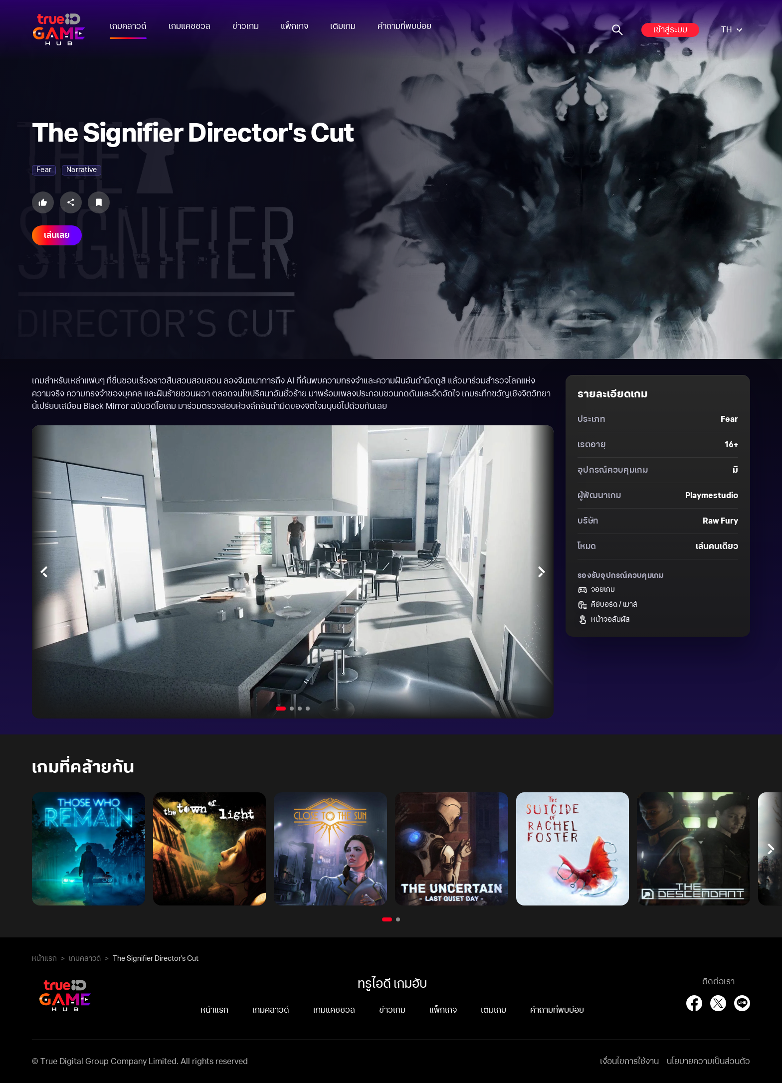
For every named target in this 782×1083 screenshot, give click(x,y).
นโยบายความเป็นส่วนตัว (708, 1062)
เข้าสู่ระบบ (670, 30)
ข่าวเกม (245, 26)
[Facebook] (694, 1003)
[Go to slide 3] (300, 709)
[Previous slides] (44, 572)
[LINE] (742, 1003)
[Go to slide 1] (281, 709)
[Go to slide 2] (292, 709)
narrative (81, 170)
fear (43, 170)
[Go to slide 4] (308, 709)
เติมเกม (343, 26)
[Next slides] (542, 572)
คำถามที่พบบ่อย (404, 26)
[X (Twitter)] (718, 1003)
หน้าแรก (44, 958)
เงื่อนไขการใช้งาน (629, 1062)
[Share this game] (71, 202)
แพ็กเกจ (294, 26)
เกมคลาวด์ (128, 26)
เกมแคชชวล (189, 26)
